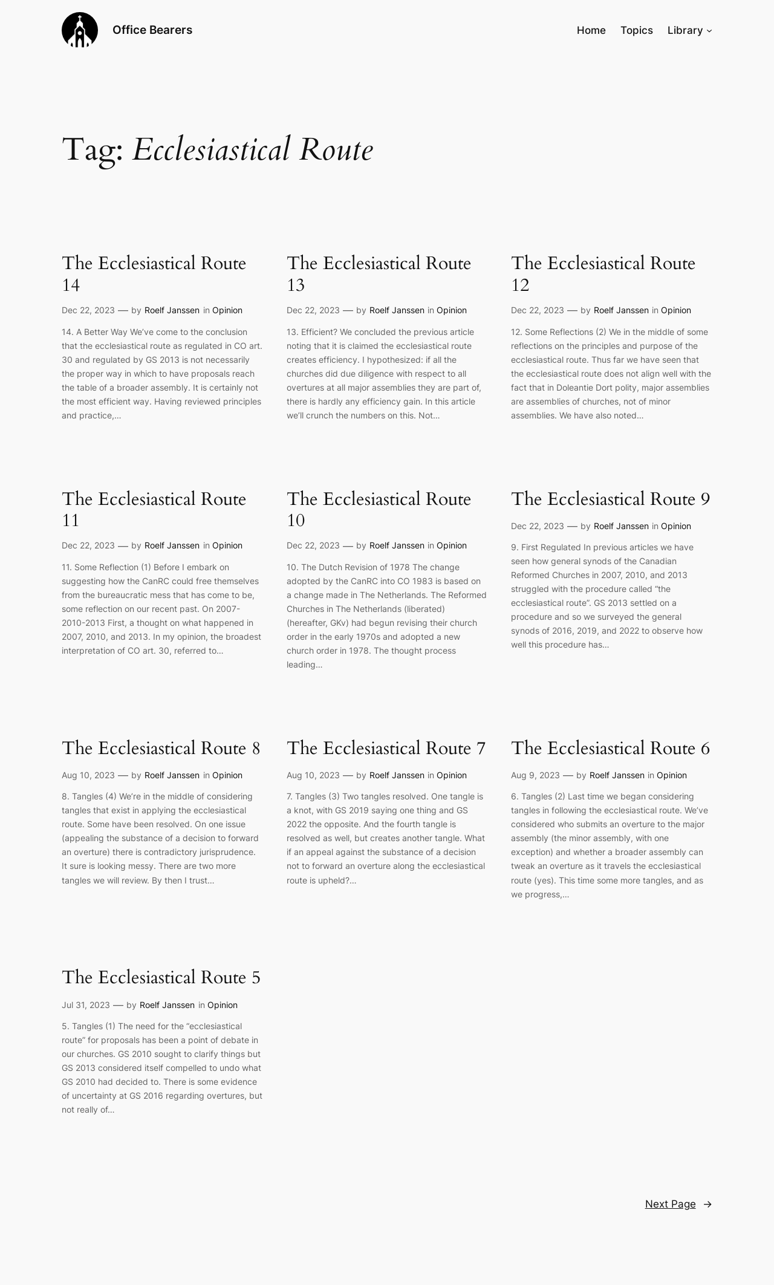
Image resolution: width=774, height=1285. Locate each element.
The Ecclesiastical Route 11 (154, 510)
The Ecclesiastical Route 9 (610, 500)
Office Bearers (152, 29)
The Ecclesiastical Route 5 (161, 978)
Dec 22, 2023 (88, 310)
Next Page (678, 1204)
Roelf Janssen (172, 310)
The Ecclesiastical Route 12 (603, 274)
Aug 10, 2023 (88, 775)
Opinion (227, 310)
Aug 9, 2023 (535, 775)
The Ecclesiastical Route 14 (154, 274)
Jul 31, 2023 (86, 1005)
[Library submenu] (709, 30)
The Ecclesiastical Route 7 (386, 749)
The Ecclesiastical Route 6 (610, 749)
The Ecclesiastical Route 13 (379, 274)
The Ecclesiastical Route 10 (379, 510)
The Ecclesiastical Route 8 (161, 749)
